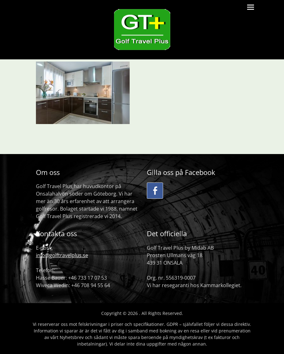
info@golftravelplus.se (62, 255)
